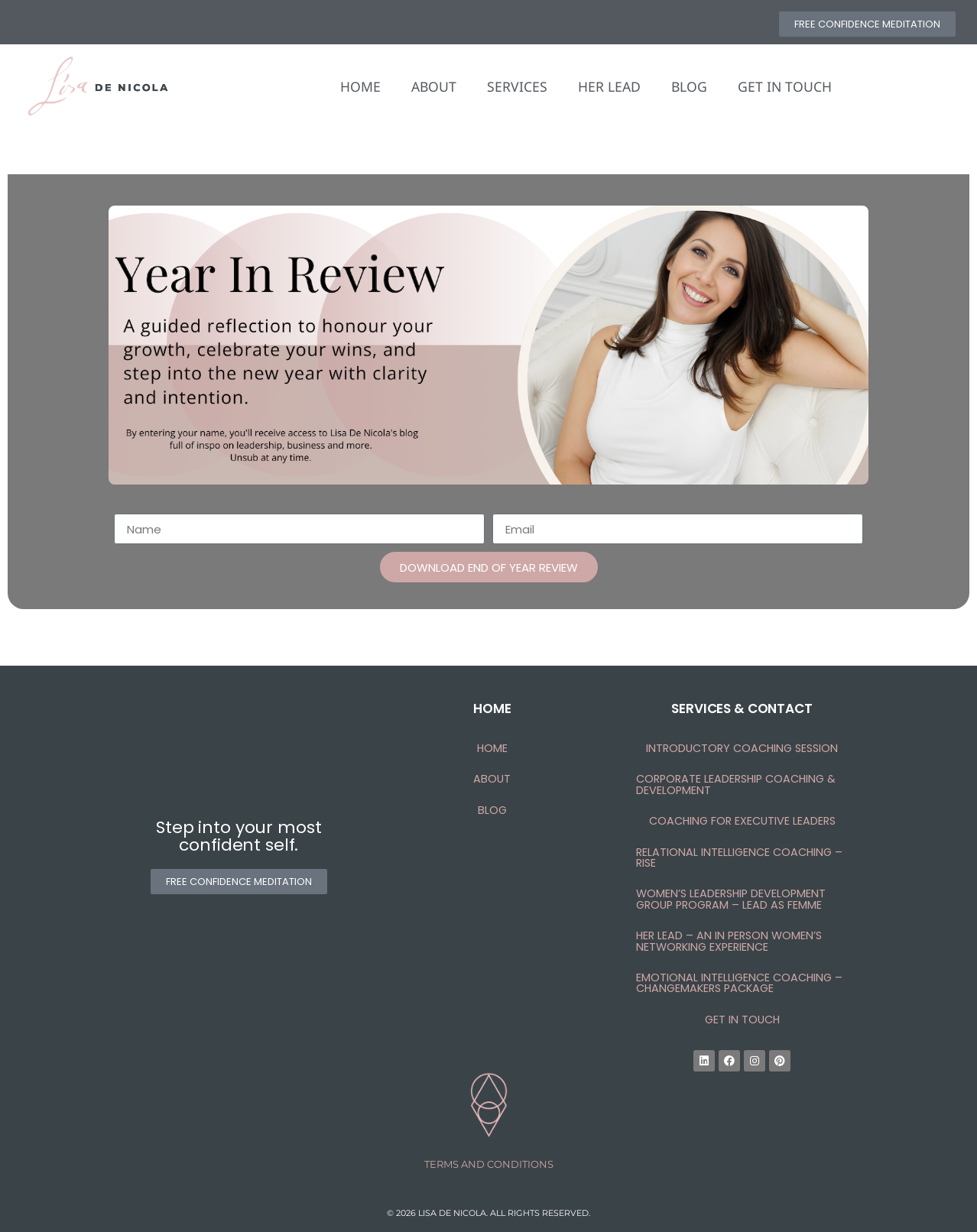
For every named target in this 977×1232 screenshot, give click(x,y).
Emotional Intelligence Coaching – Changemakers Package (739, 983)
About (492, 778)
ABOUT (433, 86)
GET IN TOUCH (785, 86)
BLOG (689, 86)
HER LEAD (609, 86)
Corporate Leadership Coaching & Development (736, 784)
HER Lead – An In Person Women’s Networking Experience (729, 941)
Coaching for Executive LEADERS (742, 820)
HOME (360, 86)
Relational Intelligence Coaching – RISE (739, 858)
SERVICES (517, 86)
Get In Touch (742, 1019)
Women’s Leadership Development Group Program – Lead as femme (731, 899)
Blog (492, 810)
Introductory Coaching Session (742, 748)
